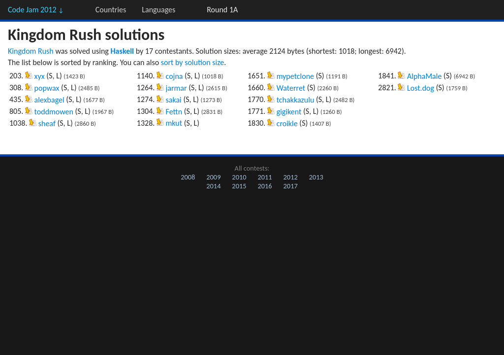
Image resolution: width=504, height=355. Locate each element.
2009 (213, 177)
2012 (291, 177)
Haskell (122, 51)
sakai (174, 100)
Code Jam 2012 (36, 9)
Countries (110, 9)
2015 (239, 185)
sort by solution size (192, 62)
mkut (174, 123)
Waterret (291, 88)
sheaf (47, 123)
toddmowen (53, 111)
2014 (213, 185)
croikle (287, 123)
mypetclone (295, 76)
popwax (47, 88)
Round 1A (222, 9)
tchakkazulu (296, 100)
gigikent (289, 111)
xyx (39, 76)
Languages (158, 9)
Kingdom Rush (31, 51)
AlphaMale (424, 76)
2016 (264, 185)
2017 (291, 185)
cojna (174, 76)
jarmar (176, 88)
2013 (316, 177)
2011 (264, 177)
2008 (188, 177)
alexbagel (49, 100)
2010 (239, 177)
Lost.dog (420, 88)
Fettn (174, 111)
